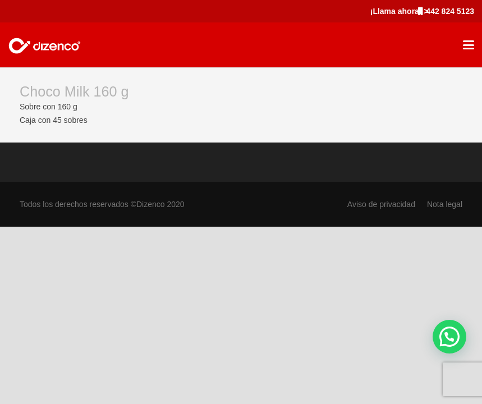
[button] (468, 44)
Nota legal (444, 204)
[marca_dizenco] (44, 45)
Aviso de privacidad (381, 204)
